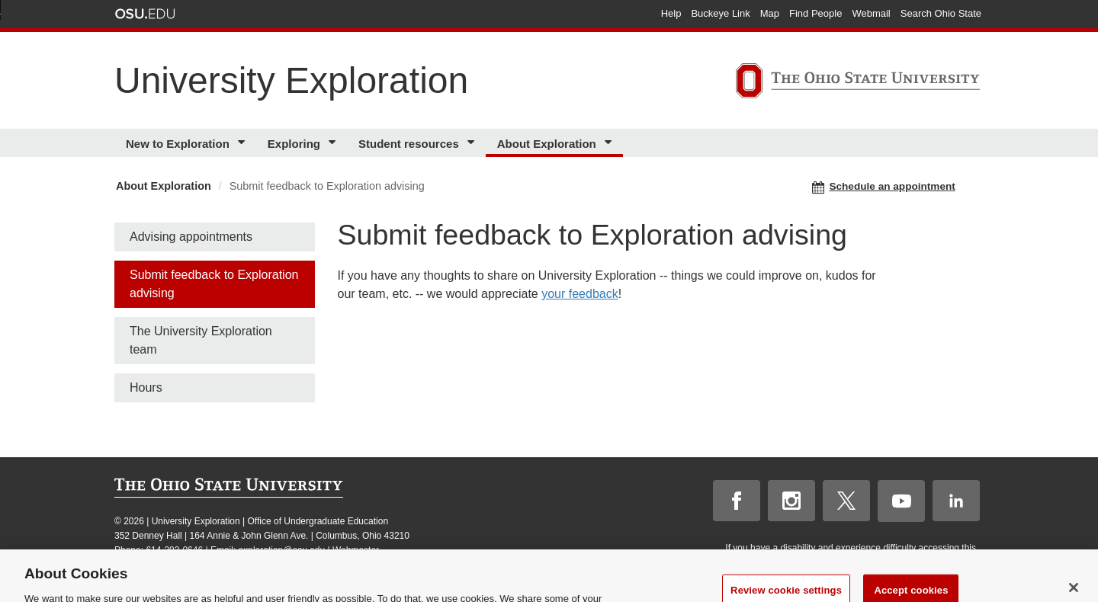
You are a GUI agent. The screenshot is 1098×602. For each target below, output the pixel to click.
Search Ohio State (941, 13)
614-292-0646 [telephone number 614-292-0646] (174, 550)
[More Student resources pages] (473, 143)
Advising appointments (191, 236)
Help (671, 13)
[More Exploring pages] (334, 143)
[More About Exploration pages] (610, 143)
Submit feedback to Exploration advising (214, 283)
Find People (815, 13)
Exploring (294, 143)
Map (769, 13)
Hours (146, 387)
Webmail (871, 13)
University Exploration (291, 80)
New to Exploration (178, 143)
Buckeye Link (720, 13)
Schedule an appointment (883, 187)
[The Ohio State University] (858, 83)
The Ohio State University (144, 14)
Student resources (408, 143)
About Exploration (546, 143)
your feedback (579, 293)
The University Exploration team (201, 340)
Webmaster (355, 550)
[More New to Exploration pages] (243, 143)
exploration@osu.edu (282, 550)
